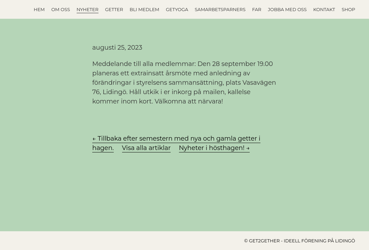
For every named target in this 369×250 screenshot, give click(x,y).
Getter (114, 9)
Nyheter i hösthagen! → (214, 148)
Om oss (60, 9)
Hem (39, 9)
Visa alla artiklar (146, 148)
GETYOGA (177, 9)
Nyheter (87, 9)
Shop (348, 9)
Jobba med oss (287, 9)
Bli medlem (144, 9)
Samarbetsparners (220, 9)
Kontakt (324, 9)
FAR (256, 9)
